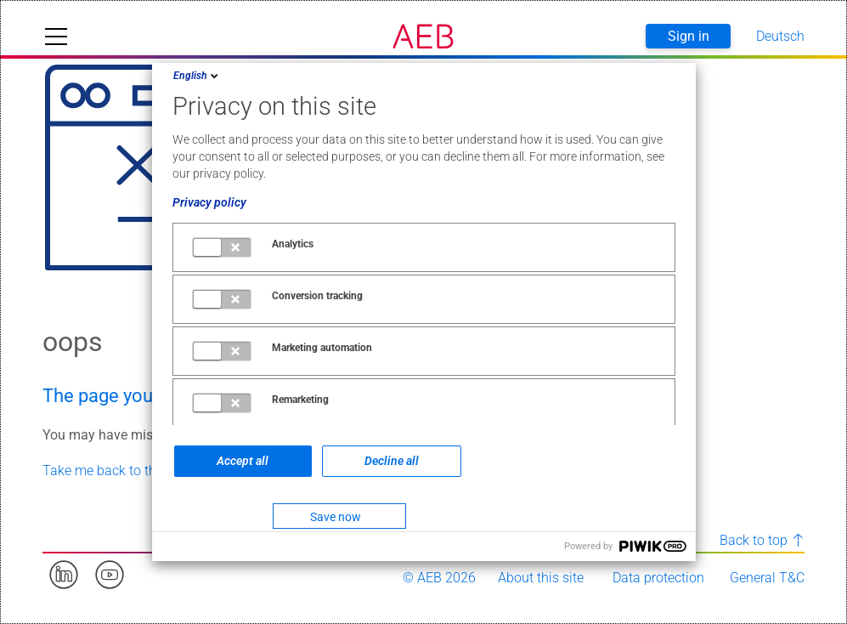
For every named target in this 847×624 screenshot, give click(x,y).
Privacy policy (209, 202)
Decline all (391, 461)
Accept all (242, 461)
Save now (335, 517)
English (197, 75)
